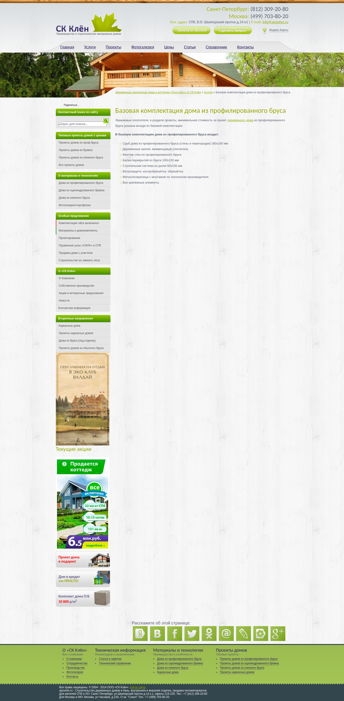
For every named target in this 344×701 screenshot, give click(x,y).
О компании (74, 659)
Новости (64, 300)
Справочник (216, 47)
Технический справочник (115, 663)
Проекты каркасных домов (76, 333)
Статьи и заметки (110, 659)
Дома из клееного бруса (74, 197)
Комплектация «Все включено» (79, 223)
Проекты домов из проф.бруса (78, 142)
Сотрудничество (77, 663)
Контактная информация (74, 308)
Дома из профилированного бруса (81, 182)
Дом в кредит (69, 578)
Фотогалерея (142, 47)
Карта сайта (138, 687)
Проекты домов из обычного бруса (81, 348)
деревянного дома (240, 120)
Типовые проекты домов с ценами (82, 135)
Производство (76, 667)
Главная (67, 47)
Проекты (113, 47)
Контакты (245, 47)
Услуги (90, 47)
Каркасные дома (69, 325)
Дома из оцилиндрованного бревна (82, 190)
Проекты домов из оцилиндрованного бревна (249, 663)
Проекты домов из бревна (76, 150)
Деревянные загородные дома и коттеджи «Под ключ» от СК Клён (158, 92)
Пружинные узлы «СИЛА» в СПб (80, 245)
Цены (169, 47)
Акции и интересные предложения (81, 293)
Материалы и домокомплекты (78, 230)
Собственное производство (76, 285)
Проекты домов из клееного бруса (81, 157)
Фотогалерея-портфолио (75, 205)
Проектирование (69, 238)
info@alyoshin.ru (275, 22)
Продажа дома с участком (76, 253)
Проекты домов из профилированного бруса (249, 659)
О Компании (67, 278)
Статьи (190, 47)
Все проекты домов (71, 165)
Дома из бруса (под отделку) (77, 340)
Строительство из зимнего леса (79, 260)
